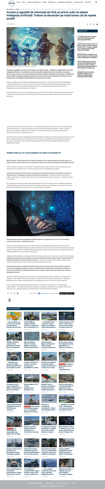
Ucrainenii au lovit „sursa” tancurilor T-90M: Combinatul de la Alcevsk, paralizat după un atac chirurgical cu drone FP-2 (14, 387)
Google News (44, 293)
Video (24, 2)
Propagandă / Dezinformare (65, 2)
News (18, 2)
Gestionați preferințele (62, 483)
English (45, 2)
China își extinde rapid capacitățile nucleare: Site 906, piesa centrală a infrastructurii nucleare (14, 407)
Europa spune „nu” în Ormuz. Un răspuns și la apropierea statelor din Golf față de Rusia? (14, 324)
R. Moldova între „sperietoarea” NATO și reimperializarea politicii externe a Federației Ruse (66, 366)
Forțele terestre (78, 2)
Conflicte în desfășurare (33, 2)
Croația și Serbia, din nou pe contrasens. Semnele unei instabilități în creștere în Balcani (31, 364)
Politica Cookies (49, 483)
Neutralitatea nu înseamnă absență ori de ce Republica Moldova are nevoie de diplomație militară (31, 409)
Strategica (17, 9)
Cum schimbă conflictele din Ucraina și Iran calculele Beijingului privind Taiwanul (48, 471)
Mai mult (88, 2)
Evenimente (51, 2)
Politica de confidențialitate (34, 483)
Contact (73, 483)
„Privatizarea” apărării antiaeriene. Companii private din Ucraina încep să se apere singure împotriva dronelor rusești (48, 429)
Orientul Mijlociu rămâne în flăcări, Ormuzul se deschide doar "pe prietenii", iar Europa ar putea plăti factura (31, 324)
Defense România (10, 9)
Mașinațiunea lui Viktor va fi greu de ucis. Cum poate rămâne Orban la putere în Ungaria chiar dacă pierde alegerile (66, 429)
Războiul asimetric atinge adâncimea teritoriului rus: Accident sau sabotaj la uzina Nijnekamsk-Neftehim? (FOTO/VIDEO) (31, 429)
